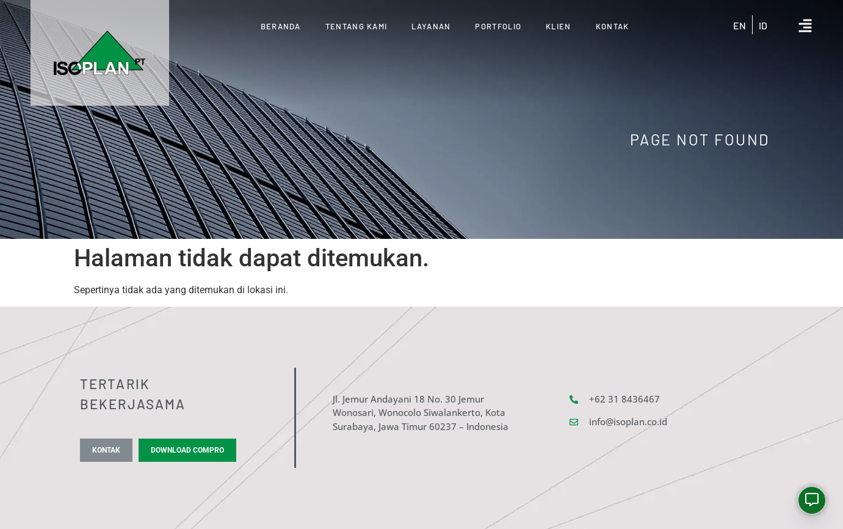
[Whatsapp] (811, 500)
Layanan (430, 26)
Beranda (281, 26)
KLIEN (558, 26)
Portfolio (498, 26)
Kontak (612, 26)
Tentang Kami (356, 26)
